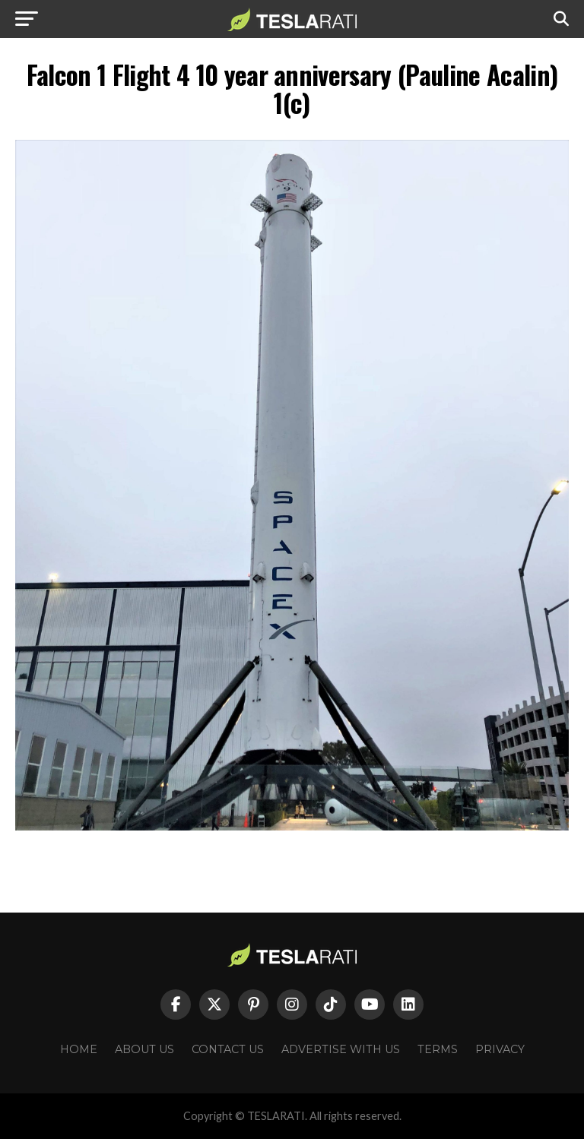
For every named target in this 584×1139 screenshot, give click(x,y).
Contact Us (228, 1049)
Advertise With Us (340, 1049)
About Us (144, 1049)
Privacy (500, 1049)
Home (78, 1049)
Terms (437, 1049)
